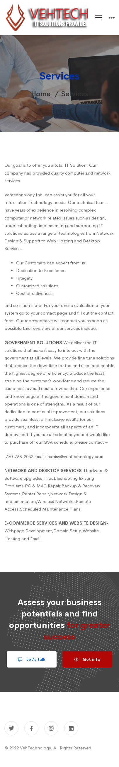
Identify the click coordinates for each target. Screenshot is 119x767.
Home (40, 93)
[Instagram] (51, 728)
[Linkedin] (71, 728)
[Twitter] (11, 728)
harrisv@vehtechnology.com (75, 456)
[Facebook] (31, 728)
